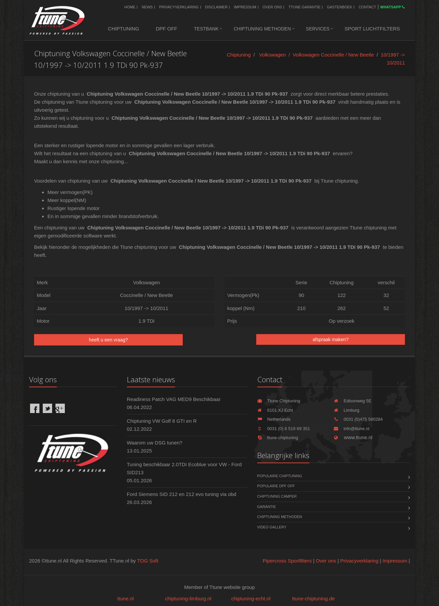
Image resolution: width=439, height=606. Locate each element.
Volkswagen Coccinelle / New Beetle (333, 55)
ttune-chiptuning (277, 437)
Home (129, 7)
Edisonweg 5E (352, 400)
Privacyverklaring (178, 7)
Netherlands (274, 419)
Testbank (206, 28)
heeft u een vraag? (108, 339)
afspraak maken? (330, 339)
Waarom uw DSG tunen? (154, 442)
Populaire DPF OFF (276, 486)
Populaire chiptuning (279, 476)
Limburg (346, 410)
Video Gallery (272, 527)
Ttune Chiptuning (278, 400)
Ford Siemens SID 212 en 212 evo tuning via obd (182, 494)
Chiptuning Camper (277, 496)
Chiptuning (123, 28)
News (147, 7)
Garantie (266, 507)
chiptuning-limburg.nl (188, 598)
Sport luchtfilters (372, 28)
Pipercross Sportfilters (287, 561)
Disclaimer (216, 7)
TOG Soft (147, 561)
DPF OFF (166, 28)
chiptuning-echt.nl (251, 598)
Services (318, 28)
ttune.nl (125, 598)
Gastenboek (339, 7)
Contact (367, 7)
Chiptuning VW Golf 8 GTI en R (162, 421)
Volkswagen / (276, 55)
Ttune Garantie (304, 7)
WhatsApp (392, 7)
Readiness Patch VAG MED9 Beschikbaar (174, 399)
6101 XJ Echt (275, 410)
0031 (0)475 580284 (358, 419)
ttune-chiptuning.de (313, 598)
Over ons (272, 7)
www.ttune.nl (352, 437)
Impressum (245, 7)
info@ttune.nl (351, 428)
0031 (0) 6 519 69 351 (283, 428)
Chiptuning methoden (262, 28)
